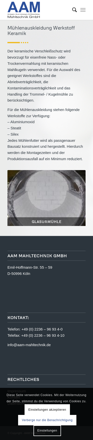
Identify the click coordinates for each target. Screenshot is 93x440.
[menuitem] (72, 10)
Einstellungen (47, 430)
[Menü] (83, 10)
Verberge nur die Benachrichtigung (47, 420)
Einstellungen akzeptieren (47, 409)
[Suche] (72, 10)
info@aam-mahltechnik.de (29, 345)
